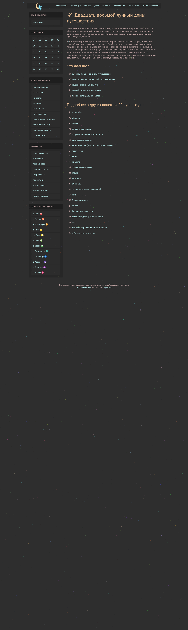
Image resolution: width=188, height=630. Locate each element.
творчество (77, 151)
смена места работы (82, 140)
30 (58, 69)
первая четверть (41, 169)
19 (52, 57)
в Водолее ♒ (39, 267)
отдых (75, 173)
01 (34, 40)
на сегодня (38, 92)
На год (87, 5)
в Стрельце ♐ (40, 256)
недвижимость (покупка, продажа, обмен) (92, 145)
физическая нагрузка (82, 211)
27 (40, 69)
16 (34, 57)
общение (76, 118)
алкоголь (76, 184)
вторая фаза (39, 174)
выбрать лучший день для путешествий (91, 73)
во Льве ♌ (38, 235)
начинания (77, 112)
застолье (76, 178)
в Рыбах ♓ (38, 272)
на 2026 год (38, 108)
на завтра (38, 97)
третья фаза (39, 185)
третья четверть (41, 190)
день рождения (40, 87)
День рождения (102, 5)
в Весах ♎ (38, 245)
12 (40, 51)
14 (52, 51)
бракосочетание (80, 200)
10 (58, 45)
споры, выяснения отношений (86, 189)
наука (74, 156)
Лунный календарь (84, 288)
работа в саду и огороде (83, 233)
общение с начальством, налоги (87, 134)
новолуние (38, 158)
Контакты (107, 288)
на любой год (39, 114)
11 (34, 51)
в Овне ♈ (38, 213)
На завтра (76, 5)
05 (58, 40)
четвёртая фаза (40, 196)
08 (46, 45)
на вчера (37, 103)
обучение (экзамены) (82, 167)
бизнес (75, 123)
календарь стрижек (42, 130)
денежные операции (81, 129)
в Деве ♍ (38, 240)
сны (73, 222)
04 (52, 40)
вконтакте (38, 22)
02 (40, 40)
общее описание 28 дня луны (86, 84)
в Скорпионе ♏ (40, 251)
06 (34, 45)
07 (40, 45)
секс (74, 195)
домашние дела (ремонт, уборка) (88, 216)
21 (34, 63)
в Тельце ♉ (39, 219)
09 (52, 45)
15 (58, 51)
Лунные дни (119, 5)
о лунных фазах (40, 153)
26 (34, 69)
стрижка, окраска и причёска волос (89, 227)
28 (46, 69)
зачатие (76, 205)
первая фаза (39, 163)
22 (40, 63)
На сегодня (61, 5)
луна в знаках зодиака (44, 119)
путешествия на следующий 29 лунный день (93, 79)
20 (58, 57)
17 (40, 57)
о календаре (39, 135)
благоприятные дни (42, 124)
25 (58, 63)
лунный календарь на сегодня (86, 90)
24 (52, 63)
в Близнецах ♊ (40, 224)
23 (46, 63)
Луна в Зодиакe (150, 5)
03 (46, 40)
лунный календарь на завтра (86, 95)
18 (46, 57)
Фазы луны (134, 5)
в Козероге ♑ (40, 261)
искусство (77, 162)
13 (46, 51)
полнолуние (38, 179)
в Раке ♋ (37, 229)
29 (52, 69)
